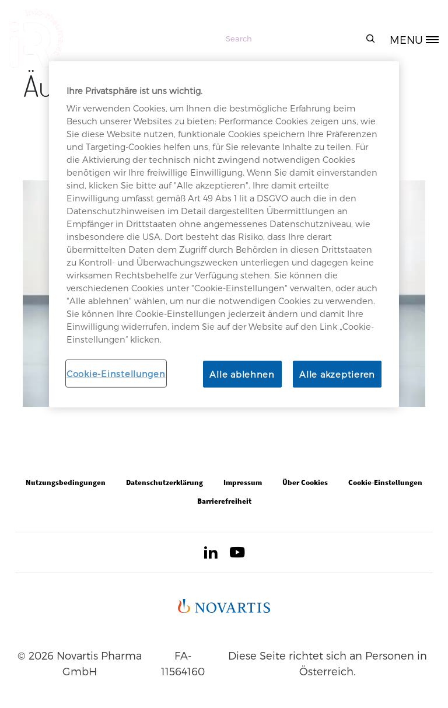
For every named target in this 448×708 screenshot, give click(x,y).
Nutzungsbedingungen (66, 482)
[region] (224, 234)
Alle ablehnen (242, 373)
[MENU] (418, 38)
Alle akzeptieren (337, 373)
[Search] (298, 38)
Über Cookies (305, 482)
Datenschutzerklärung (164, 482)
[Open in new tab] (210, 554)
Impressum (242, 482)
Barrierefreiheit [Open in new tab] (224, 501)
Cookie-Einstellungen (116, 373)
